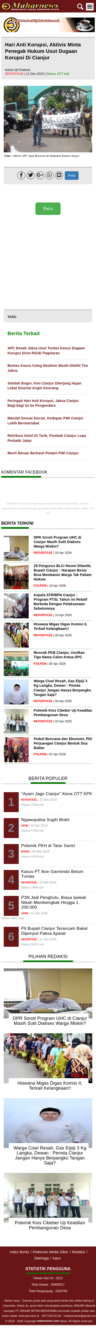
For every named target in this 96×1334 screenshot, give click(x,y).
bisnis (25, 851)
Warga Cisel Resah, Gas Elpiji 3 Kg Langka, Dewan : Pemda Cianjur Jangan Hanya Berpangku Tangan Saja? (49, 1155)
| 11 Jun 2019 (47, 939)
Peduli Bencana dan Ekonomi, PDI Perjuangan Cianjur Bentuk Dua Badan (63, 743)
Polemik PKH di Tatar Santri (48, 845)
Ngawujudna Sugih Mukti (45, 819)
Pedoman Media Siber (50, 1252)
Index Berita (19, 1252)
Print (71, 176)
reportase (14, 74)
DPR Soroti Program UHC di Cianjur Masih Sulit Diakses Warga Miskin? (57, 541)
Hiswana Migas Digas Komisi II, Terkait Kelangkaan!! (49, 1086)
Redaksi (78, 1252)
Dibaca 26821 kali (12, 918)
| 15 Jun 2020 (38, 913)
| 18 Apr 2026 (62, 553)
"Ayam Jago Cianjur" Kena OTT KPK (56, 793)
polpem (40, 585)
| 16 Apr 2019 (38, 825)
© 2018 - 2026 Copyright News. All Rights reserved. (49, 1321)
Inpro (57, 1258)
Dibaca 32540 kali (32, 856)
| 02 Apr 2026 (62, 721)
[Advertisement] (47, 262)
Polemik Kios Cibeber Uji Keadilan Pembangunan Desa (50, 1225)
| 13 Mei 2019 (47, 882)
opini (24, 825)
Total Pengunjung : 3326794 (48, 1291)
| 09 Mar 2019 (40, 851)
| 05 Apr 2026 (62, 635)
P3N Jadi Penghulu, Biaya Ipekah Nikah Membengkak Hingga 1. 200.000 (53, 902)
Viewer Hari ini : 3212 (48, 1278)
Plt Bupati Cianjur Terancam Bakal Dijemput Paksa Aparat (54, 931)
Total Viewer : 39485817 (48, 1284)
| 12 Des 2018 (47, 799)
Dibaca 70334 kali (32, 804)
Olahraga (41, 1258)
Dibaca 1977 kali (57, 74)
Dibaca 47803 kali (32, 830)
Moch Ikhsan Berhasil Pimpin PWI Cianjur (43, 453)
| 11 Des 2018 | (35, 74)
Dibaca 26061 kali (32, 944)
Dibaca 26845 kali (32, 887)
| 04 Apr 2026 (62, 701)
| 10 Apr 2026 (62, 615)
